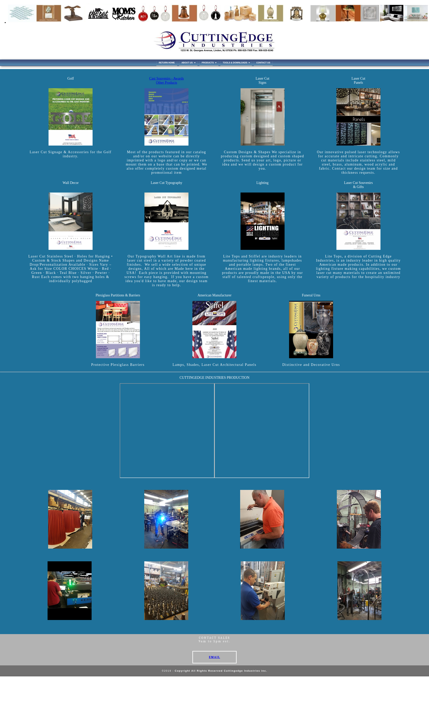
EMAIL (214, 657)
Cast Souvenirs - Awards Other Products (166, 80)
